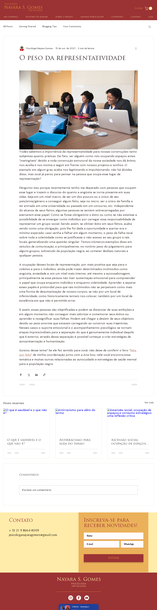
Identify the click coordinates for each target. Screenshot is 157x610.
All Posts (8, 26)
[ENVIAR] (113, 558)
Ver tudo (149, 402)
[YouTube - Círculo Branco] (86, 597)
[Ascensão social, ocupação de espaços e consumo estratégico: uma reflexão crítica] (130, 422)
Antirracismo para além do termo (75, 442)
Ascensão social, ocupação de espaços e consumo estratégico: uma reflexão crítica (130, 442)
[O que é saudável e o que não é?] (26, 422)
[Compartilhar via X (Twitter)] (28, 374)
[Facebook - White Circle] (78, 597)
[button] (149, 8)
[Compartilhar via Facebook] (20, 374)
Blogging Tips (49, 26)
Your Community (72, 26)
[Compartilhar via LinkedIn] (36, 374)
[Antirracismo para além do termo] (78, 422)
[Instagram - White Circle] (70, 597)
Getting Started (27, 26)
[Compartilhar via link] (44, 374)
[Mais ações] (136, 48)
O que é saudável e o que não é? (24, 442)
